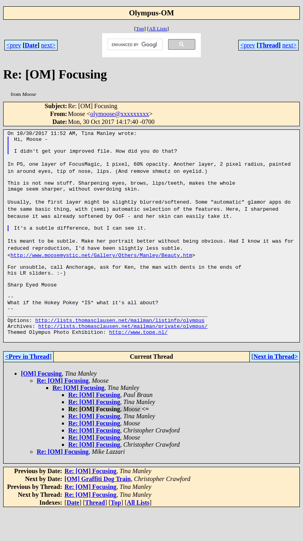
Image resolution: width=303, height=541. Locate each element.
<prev (13, 45)
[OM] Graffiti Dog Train (98, 509)
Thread (269, 45)
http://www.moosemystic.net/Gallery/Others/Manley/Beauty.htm (101, 269)
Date (31, 45)
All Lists (158, 29)
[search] (134, 44)
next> (48, 45)
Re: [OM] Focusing (63, 411)
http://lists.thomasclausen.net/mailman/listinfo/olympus (119, 347)
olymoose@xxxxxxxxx (119, 113)
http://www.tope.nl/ (138, 361)
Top (140, 29)
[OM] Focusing (41, 404)
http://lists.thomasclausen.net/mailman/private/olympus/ (123, 354)
